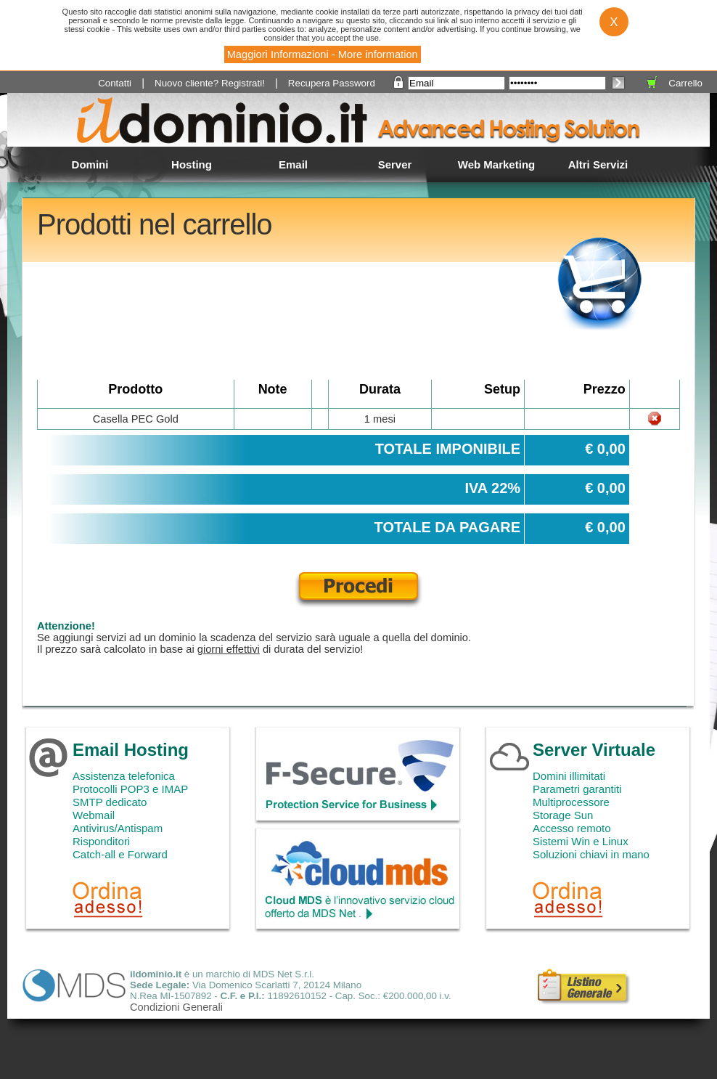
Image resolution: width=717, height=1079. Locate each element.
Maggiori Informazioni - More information (322, 54)
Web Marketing (496, 164)
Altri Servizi (598, 164)
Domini (90, 164)
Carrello (685, 83)
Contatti (114, 83)
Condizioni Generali (176, 1007)
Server (395, 164)
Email (293, 164)
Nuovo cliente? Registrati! (210, 83)
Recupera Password (331, 83)
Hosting (191, 164)
